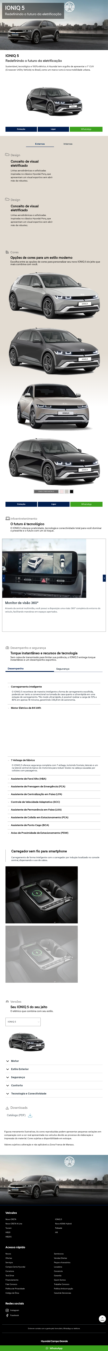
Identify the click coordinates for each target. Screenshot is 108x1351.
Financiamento (11, 1280)
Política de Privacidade (15, 1289)
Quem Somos (60, 1280)
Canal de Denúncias (62, 1293)
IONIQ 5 (58, 1219)
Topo (102, 1318)
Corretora (9, 1271)
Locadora (58, 1267)
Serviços (9, 1263)
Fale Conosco (11, 1284)
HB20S (8, 1237)
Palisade (58, 1228)
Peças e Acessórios (62, 1263)
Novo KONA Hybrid (63, 1224)
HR (56, 1233)
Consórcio (58, 1271)
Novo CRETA (10, 1219)
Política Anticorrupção (63, 1289)
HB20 (7, 1233)
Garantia (57, 1276)
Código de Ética (12, 1293)
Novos (8, 1254)
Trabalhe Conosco (61, 1284)
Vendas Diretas (60, 1258)
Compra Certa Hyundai (15, 1267)
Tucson (8, 1228)
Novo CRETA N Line (13, 1224)
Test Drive (9, 1276)
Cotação (21, 129)
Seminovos (59, 1254)
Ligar (53, 129)
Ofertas (8, 1258)
